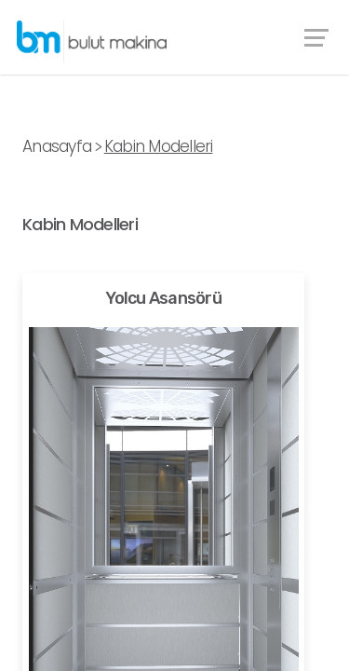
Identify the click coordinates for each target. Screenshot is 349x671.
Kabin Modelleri (158, 146)
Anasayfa (56, 146)
